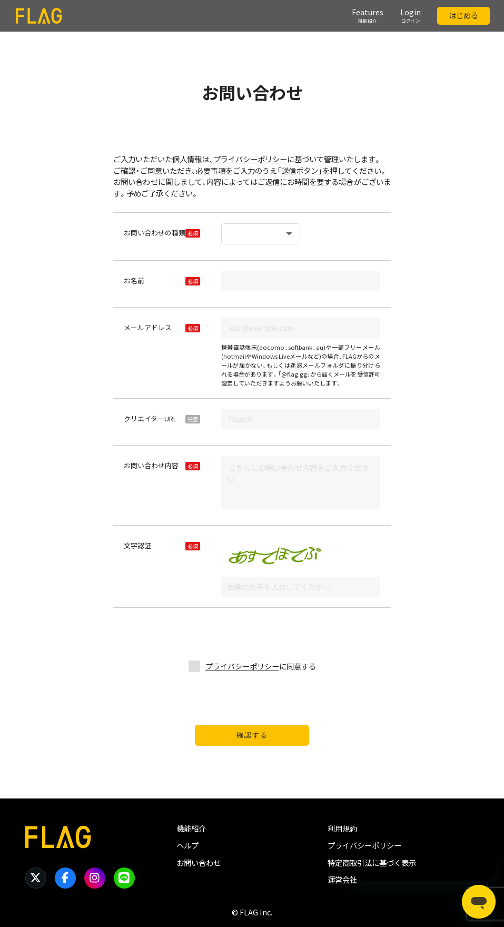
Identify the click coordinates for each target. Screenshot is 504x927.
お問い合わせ (198, 863)
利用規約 (342, 828)
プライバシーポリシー (250, 159)
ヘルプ (187, 845)
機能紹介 (191, 828)
